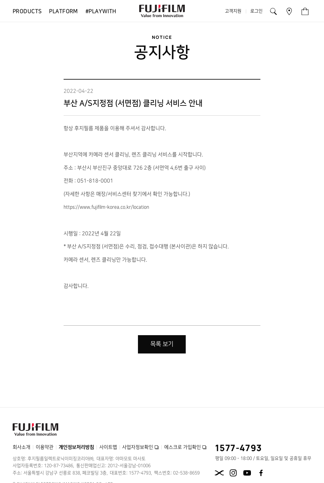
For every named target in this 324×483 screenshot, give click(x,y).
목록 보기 (161, 344)
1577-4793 (238, 448)
